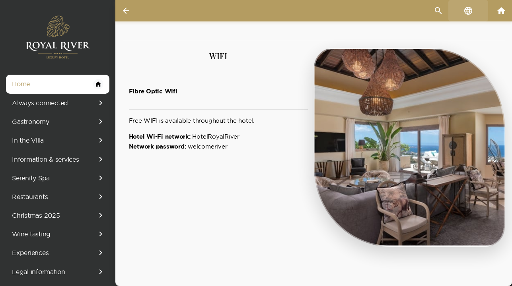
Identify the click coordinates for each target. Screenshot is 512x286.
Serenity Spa (58, 178)
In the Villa (58, 140)
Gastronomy (58, 121)
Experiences (58, 252)
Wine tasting (58, 234)
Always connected (58, 103)
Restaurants (58, 196)
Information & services (58, 159)
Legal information (58, 271)
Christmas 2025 (58, 215)
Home (57, 84)
